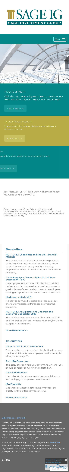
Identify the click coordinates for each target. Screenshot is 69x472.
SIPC (59, 442)
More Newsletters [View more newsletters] (17, 330)
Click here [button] (13, 138)
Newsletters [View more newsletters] (14, 249)
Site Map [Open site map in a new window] (6, 460)
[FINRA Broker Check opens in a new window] (56, 464)
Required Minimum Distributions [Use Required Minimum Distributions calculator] (24, 346)
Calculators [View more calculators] (14, 341)
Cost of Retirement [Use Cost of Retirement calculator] (16, 372)
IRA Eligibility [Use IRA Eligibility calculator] (13, 384)
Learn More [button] (14, 108)
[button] (59, 39)
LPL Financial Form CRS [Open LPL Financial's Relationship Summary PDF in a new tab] (13, 418)
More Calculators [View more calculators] (16, 397)
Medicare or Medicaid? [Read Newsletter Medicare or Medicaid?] (18, 297)
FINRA (53, 442)
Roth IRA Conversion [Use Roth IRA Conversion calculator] (17, 361)
